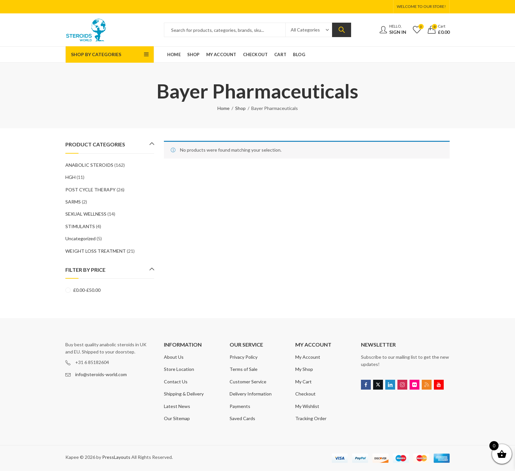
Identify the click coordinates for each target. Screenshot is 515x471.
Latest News (177, 406)
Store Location (179, 369)
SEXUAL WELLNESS (85, 214)
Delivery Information (251, 393)
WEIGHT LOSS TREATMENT (95, 251)
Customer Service (248, 381)
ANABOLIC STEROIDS (89, 165)
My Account (307, 357)
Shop (240, 108)
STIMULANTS (80, 226)
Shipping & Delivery (184, 393)
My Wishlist (307, 406)
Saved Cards (242, 418)
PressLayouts (116, 457)
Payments (240, 406)
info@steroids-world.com (101, 374)
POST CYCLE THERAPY (90, 189)
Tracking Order (310, 418)
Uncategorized (80, 238)
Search (341, 30)
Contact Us (176, 381)
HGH (70, 177)
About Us (174, 357)
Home (223, 108)
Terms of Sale (244, 369)
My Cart (303, 381)
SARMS (73, 201)
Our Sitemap (177, 418)
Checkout (305, 393)
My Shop (304, 369)
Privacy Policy (244, 357)
